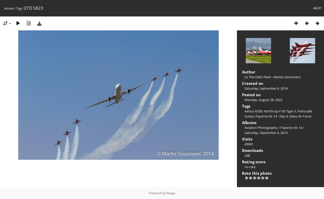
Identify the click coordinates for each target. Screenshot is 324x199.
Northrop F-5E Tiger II (280, 111)
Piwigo (170, 193)
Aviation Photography (261, 127)
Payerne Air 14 (291, 127)
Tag (19, 8)
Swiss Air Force (300, 116)
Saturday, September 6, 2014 (266, 88)
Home (8, 8)
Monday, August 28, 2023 (263, 99)
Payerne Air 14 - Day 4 (271, 116)
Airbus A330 (253, 111)
